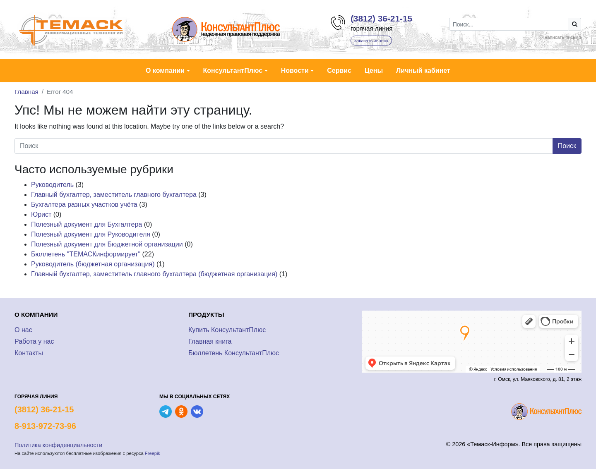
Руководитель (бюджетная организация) (93, 264)
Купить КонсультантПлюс (227, 329)
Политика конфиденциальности (58, 445)
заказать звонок (371, 40)
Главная (26, 91)
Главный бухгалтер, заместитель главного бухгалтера (114, 194)
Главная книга (210, 341)
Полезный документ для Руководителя (90, 234)
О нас (23, 329)
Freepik (152, 453)
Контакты (28, 353)
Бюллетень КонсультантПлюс (233, 353)
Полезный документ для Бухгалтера (86, 224)
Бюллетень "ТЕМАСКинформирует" (85, 254)
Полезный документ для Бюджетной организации (107, 244)
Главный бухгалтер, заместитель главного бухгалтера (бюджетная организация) (154, 274)
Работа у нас (34, 341)
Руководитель (52, 184)
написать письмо (563, 37)
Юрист (41, 214)
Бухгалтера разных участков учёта (84, 204)
